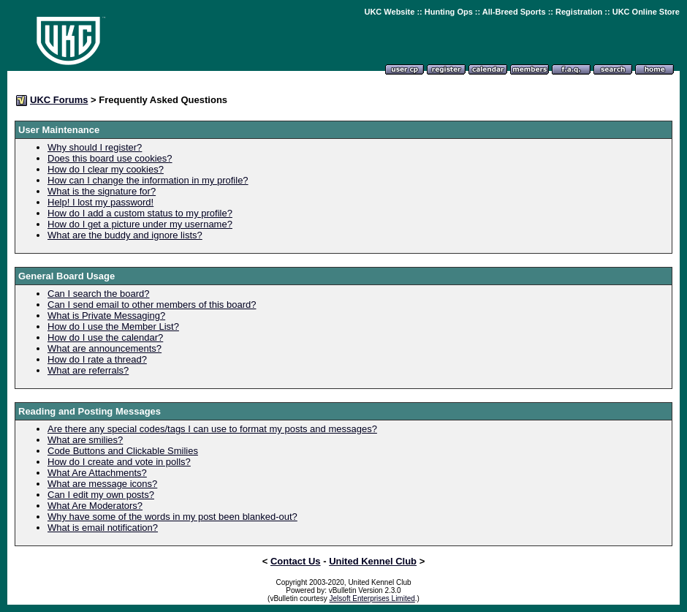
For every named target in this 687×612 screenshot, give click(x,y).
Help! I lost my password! (100, 202)
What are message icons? (102, 483)
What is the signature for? (102, 191)
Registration (578, 11)
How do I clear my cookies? (106, 169)
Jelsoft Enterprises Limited (372, 598)
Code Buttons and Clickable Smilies (123, 450)
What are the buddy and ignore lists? (125, 235)
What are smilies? (85, 439)
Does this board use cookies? (110, 158)
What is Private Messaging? (106, 315)
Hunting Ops (449, 11)
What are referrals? (88, 370)
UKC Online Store (646, 11)
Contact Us (295, 561)
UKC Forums (59, 99)
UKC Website (389, 11)
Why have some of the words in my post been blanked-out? (172, 516)
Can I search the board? (98, 293)
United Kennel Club (373, 561)
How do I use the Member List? (113, 326)
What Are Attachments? (97, 472)
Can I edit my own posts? (101, 494)
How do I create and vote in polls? (119, 461)
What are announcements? (105, 348)
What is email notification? (103, 527)
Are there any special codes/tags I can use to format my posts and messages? (212, 428)
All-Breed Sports (514, 11)
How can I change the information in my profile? (148, 180)
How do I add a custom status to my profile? (140, 213)
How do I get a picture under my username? (140, 224)
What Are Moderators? (95, 505)
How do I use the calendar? (105, 337)
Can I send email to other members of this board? (152, 304)
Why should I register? (95, 147)
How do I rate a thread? (97, 359)
